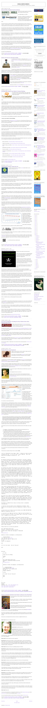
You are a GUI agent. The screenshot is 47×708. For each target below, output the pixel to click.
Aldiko (17, 168)
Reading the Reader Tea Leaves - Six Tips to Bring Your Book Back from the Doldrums (41, 138)
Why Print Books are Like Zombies (7, 250)
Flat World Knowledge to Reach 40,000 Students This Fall (17, 143)
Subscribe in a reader (36, 211)
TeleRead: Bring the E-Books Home (38, 296)
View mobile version (17, 702)
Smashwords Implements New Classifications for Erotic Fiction (41, 155)
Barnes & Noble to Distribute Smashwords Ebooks (10, 9)
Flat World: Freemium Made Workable (18, 156)
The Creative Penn (36, 295)
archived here (18, 67)
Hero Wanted (28, 609)
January (37, 267)
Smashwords (22, 82)
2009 (36, 234)
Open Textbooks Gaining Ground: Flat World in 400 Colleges (19, 147)
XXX (2, 532)
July (36, 259)
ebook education (7, 345)
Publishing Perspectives (37, 299)
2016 (36, 225)
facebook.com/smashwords (37, 43)
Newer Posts (3, 701)
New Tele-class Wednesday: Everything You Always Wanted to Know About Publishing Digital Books (15, 322)
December (37, 235)
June (36, 260)
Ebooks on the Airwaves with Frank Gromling (9, 57)
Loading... (35, 273)
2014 (36, 228)
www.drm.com (5, 532)
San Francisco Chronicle (21, 411)
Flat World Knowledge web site (11, 159)
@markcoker (9, 335)
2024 (36, 215)
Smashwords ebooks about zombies (15, 314)
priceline (17, 591)
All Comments (37, 85)
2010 (36, 233)
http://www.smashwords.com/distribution (15, 48)
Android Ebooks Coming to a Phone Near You (9, 166)
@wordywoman (3, 335)
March (37, 264)
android (8, 245)
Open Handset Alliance (7, 197)
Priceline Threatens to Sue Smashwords (8, 349)
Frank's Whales (19, 78)
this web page (24, 65)
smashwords (19, 54)
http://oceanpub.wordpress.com (28, 84)
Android (22, 167)
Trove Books (18, 693)
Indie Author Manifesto (40, 161)
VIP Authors (23, 324)
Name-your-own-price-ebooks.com (11, 360)
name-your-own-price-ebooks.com (10, 591)
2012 (36, 230)
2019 (36, 221)
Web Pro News (28, 436)
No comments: (19, 244)
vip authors (22, 345)
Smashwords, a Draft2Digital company (28, 5)
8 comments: (19, 590)
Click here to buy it (25, 695)
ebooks (11, 245)
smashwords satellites (28, 591)
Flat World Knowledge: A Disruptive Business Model (16, 141)
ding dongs (22, 354)
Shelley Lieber (12, 345)
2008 (36, 268)
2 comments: (20, 86)
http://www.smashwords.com (13, 584)
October (37, 238)
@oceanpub (18, 84)
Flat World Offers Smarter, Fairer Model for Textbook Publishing (13, 91)
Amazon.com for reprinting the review (16, 365)
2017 (36, 224)
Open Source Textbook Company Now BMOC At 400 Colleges (16, 153)
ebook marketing (13, 54)
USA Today (14, 411)
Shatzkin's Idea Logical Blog (38, 298)
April (36, 263)
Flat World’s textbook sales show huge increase (15, 149)
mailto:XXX (10, 538)
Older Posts (30, 701)
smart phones (15, 245)
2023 (36, 216)
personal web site (3, 693)
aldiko (5, 245)
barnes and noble (7, 54)
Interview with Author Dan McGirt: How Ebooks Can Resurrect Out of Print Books (16, 594)
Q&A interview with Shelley (18, 337)
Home (17, 701)
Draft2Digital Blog (36, 294)
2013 (36, 229)
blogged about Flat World (14, 120)
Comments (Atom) (7, 705)
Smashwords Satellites (4, 361)
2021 (36, 219)
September (37, 239)
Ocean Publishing (13, 75)
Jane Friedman (36, 297)
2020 (36, 220)
